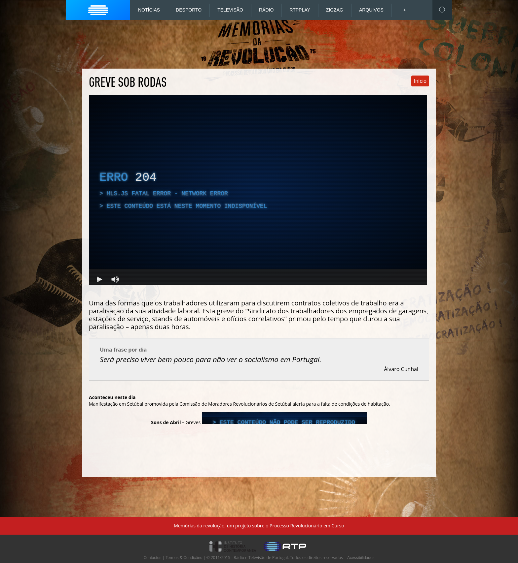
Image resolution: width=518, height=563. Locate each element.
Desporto (189, 10)
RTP (299, 10)
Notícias (149, 10)
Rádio (266, 10)
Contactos (152, 557)
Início (420, 81)
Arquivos (371, 10)
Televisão (230, 10)
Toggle (442, 10)
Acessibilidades (361, 557)
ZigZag (334, 10)
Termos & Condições (184, 557)
